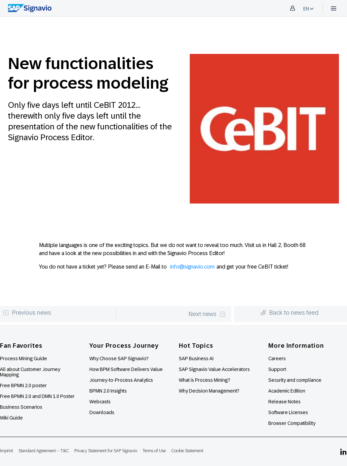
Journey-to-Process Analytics (121, 380)
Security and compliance (294, 380)
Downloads (101, 412)
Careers (277, 358)
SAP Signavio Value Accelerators (214, 369)
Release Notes (284, 401)
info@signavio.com (192, 267)
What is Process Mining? (204, 380)
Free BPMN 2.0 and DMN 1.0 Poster (37, 396)
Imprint (6, 450)
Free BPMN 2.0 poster (23, 385)
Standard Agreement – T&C (43, 450)
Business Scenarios (21, 407)
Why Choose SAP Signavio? (119, 358)
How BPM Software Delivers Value (126, 369)
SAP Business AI (196, 358)
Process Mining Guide (23, 358)
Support (277, 369)
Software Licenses (288, 412)
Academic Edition (286, 391)
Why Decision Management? (209, 391)
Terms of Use (154, 450)
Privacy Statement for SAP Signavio (105, 450)
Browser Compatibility (291, 423)
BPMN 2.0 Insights (108, 391)
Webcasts (100, 401)
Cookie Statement (187, 450)
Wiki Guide (11, 418)
